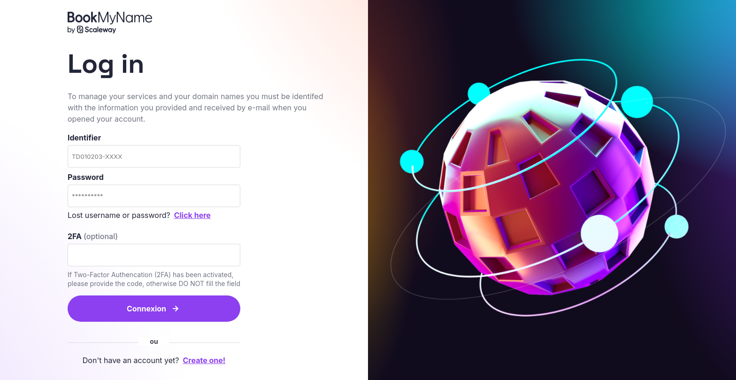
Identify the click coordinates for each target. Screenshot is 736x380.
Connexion (146, 308)
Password (154, 189)
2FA (93, 236)
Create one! (204, 360)
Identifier (154, 150)
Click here (192, 215)
